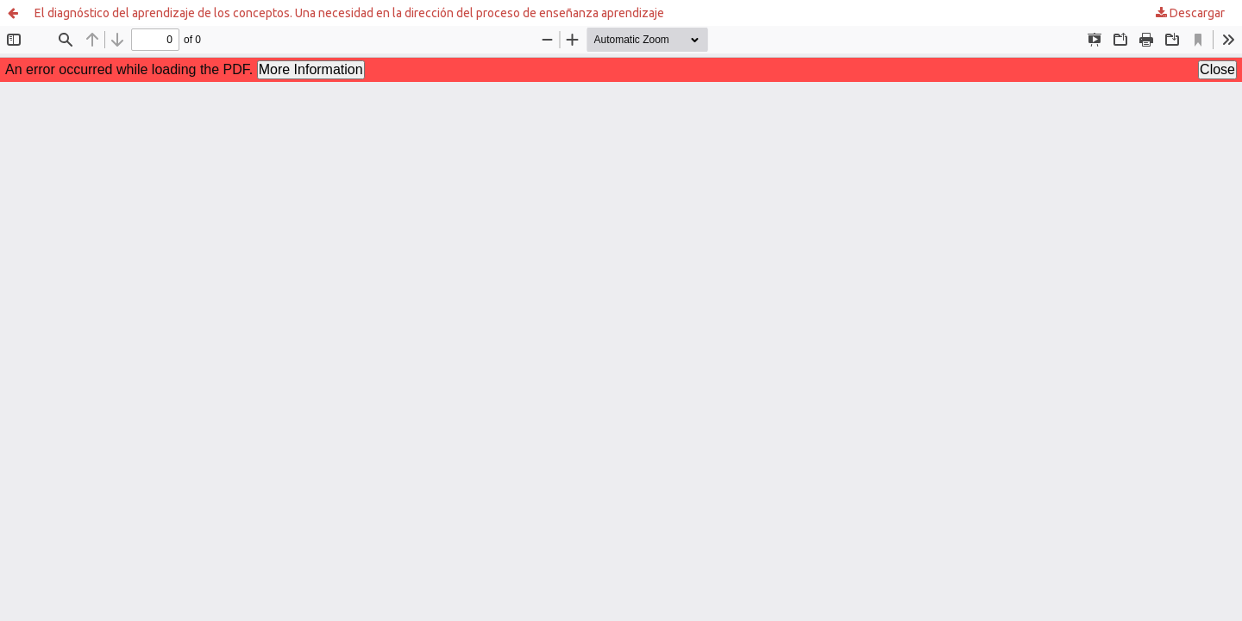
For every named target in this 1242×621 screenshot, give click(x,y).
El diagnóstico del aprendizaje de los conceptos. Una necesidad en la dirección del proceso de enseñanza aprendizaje (349, 13)
